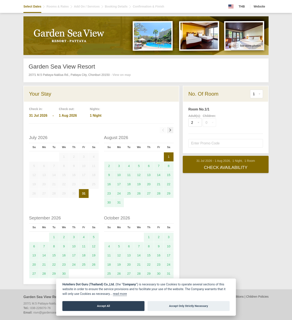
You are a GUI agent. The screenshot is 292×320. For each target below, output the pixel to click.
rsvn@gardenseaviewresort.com (55, 312)
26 (139, 193)
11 (129, 175)
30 (109, 202)
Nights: (95, 109)
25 (129, 193)
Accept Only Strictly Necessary (188, 306)
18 (129, 184)
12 (139, 175)
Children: (209, 116)
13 (149, 175)
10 (119, 175)
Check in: (36, 109)
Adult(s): (194, 116)
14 (158, 175)
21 (158, 184)
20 (149, 184)
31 (84, 193)
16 (109, 184)
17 (119, 184)
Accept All (103, 306)
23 (109, 193)
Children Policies (257, 296)
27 (149, 193)
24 (119, 193)
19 (139, 184)
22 (168, 184)
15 (168, 175)
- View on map (121, 75)
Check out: (66, 109)
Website (259, 6)
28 (158, 193)
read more (120, 294)
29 (168, 193)
